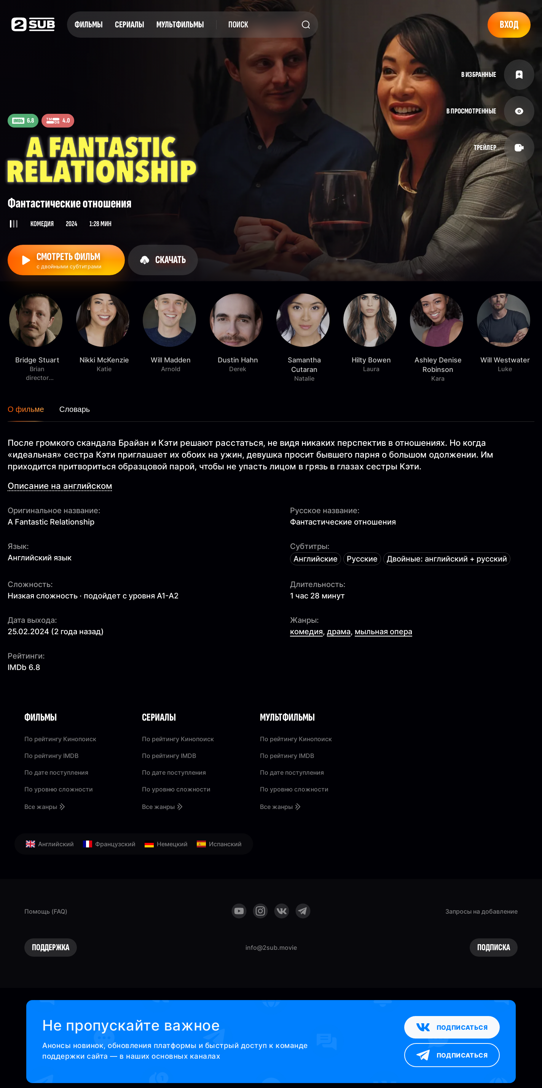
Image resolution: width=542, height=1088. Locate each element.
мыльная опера (383, 631)
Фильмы (89, 24)
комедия (306, 631)
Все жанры (45, 806)
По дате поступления (56, 772)
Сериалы (129, 24)
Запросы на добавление (481, 911)
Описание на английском (60, 486)
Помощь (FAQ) (45, 911)
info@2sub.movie (271, 947)
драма (339, 631)
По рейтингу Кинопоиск (60, 739)
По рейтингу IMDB (51, 755)
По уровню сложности (58, 789)
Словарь (74, 409)
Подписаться (452, 1027)
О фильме (26, 409)
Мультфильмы (180, 24)
